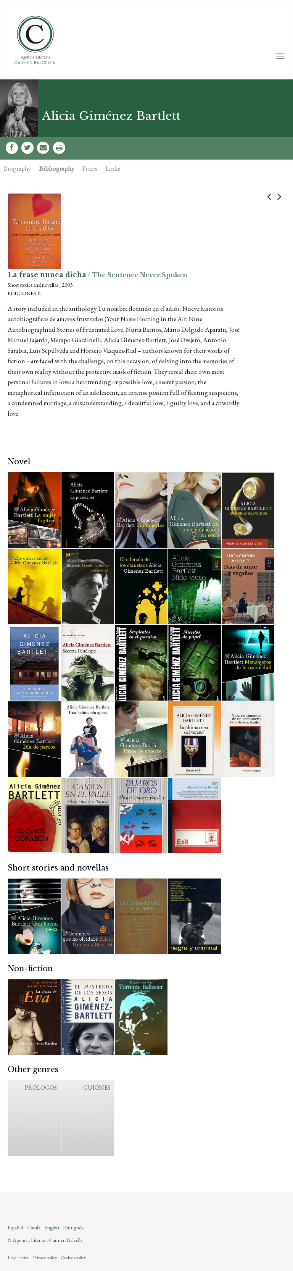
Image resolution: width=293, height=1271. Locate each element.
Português (73, 1227)
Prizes (89, 168)
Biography (17, 168)
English (51, 1227)
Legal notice (18, 1258)
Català (33, 1227)
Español (15, 1227)
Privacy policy (45, 1258)
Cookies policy (73, 1258)
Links (113, 168)
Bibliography (56, 168)
